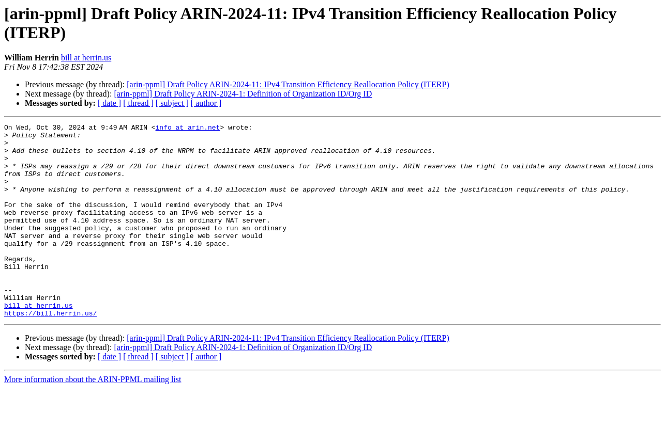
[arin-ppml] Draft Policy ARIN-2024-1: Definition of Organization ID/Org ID (243, 93)
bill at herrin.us (86, 57)
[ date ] (109, 103)
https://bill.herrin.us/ (50, 351)
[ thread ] (138, 103)
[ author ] (206, 103)
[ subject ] (172, 103)
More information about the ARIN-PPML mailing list (93, 418)
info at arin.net (189, 128)
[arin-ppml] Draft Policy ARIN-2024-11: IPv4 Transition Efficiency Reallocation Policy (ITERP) (288, 84)
